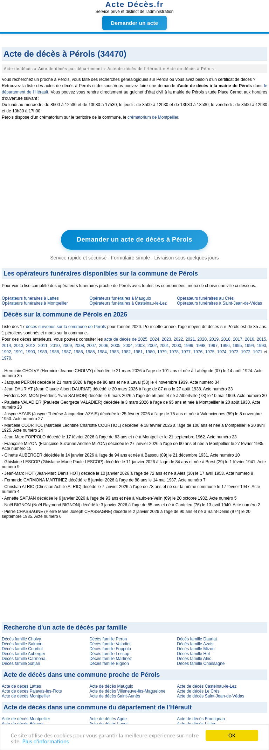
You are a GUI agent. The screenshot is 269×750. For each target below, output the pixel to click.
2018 (225, 339)
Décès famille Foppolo (110, 648)
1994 (249, 345)
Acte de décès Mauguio (111, 686)
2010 (55, 345)
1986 (78, 351)
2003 (140, 345)
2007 (91, 345)
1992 (6, 351)
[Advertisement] (134, 176)
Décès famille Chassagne (201, 663)
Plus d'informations (45, 741)
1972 (245, 351)
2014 (6, 345)
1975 (210, 351)
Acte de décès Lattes (21, 686)
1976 (198, 351)
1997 (213, 345)
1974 (222, 351)
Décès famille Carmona (24, 658)
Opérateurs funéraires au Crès (205, 298)
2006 (103, 345)
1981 (138, 351)
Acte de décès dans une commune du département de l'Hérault (98, 707)
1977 (186, 351)
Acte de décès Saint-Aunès (114, 696)
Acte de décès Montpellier (26, 696)
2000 (176, 345)
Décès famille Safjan (21, 663)
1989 (42, 351)
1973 (234, 351)
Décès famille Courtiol (22, 648)
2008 (79, 345)
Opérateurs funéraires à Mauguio (120, 298)
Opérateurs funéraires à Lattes (30, 298)
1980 (150, 351)
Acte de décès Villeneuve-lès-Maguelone (127, 691)
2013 (18, 345)
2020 (202, 339)
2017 (237, 339)
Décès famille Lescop (109, 653)
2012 (30, 345)
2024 (154, 339)
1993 (261, 345)
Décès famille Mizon (195, 648)
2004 (128, 345)
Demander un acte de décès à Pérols (134, 239)
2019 (214, 339)
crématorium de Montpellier (152, 117)
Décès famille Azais (195, 643)
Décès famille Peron (108, 639)
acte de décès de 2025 (125, 339)
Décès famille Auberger (23, 653)
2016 (249, 339)
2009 (67, 345)
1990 (30, 351)
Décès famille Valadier (110, 643)
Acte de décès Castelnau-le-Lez (206, 686)
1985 (90, 351)
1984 (102, 351)
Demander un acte (134, 23)
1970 (6, 358)
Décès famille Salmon (22, 643)
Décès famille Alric (194, 658)
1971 (257, 351)
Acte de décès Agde (108, 718)
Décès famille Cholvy (21, 639)
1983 (114, 351)
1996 (225, 345)
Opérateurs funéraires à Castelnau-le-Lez (128, 303)
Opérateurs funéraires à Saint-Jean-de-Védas (219, 303)
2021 (190, 339)
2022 (178, 339)
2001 (164, 345)
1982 (126, 351)
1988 (54, 351)
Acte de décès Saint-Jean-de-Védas (210, 696)
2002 (152, 345)
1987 (66, 351)
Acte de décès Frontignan (201, 718)
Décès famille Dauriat (197, 639)
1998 (201, 345)
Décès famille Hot (193, 653)
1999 (188, 345)
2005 (115, 345)
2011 (43, 345)
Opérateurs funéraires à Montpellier (35, 303)
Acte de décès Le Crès (198, 691)
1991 (18, 351)
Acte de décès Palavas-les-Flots (32, 691)
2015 (261, 339)
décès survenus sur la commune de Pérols (66, 326)
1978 (174, 351)
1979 (162, 351)
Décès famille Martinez (110, 658)
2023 (166, 339)
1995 (237, 345)
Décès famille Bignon (109, 663)
